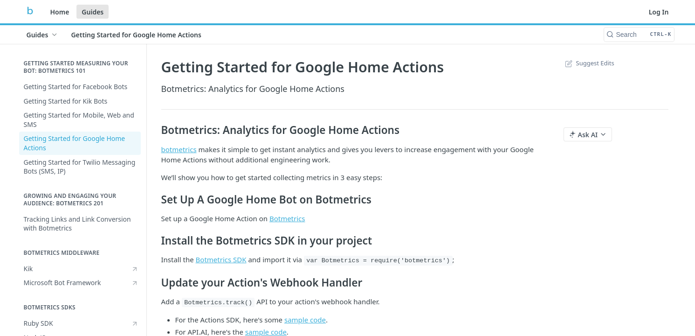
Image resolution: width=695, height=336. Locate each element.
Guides (92, 11)
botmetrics (179, 149)
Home (59, 11)
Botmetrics (287, 218)
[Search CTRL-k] (639, 35)
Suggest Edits (589, 63)
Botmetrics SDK (221, 259)
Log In (659, 11)
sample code (305, 319)
